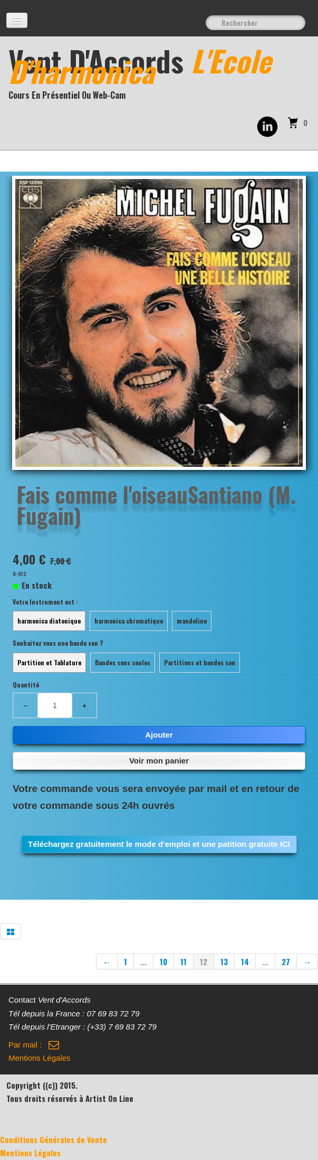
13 (224, 961)
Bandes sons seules (122, 662)
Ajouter (159, 734)
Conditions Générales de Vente (53, 1139)
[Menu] (16, 20)
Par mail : (33, 1044)
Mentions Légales (39, 1057)
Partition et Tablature (49, 662)
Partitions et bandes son (199, 662)
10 (163, 961)
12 (203, 961)
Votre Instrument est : (45, 601)
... (143, 961)
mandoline (192, 620)
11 (183, 961)
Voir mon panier (159, 760)
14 (245, 961)
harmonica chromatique (128, 620)
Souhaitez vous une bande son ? (58, 642)
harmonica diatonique (49, 620)
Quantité (26, 684)
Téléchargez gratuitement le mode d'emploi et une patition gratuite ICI (159, 844)
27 (286, 961)
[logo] (163, 73)
